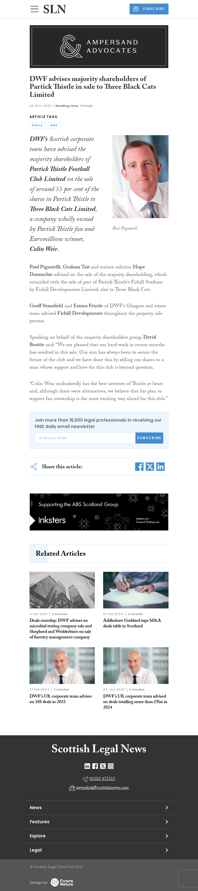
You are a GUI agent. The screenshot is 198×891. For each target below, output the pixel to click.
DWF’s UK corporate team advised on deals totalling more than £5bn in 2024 (135, 702)
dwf (54, 125)
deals (37, 125)
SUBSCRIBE (149, 8)
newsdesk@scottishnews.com (102, 788)
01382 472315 (102, 779)
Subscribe (149, 438)
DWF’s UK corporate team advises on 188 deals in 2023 (60, 699)
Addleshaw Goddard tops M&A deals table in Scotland (132, 623)
